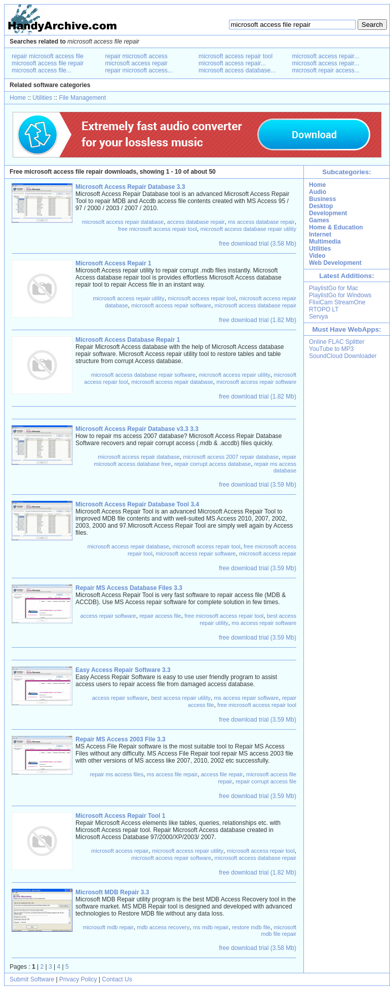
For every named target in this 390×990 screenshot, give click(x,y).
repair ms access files (116, 774)
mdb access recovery (163, 927)
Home (18, 97)
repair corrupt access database (212, 464)
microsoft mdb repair (108, 927)
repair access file (160, 616)
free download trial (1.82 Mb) (257, 320)
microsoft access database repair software (143, 375)
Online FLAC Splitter (336, 341)
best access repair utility (180, 698)
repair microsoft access (136, 56)
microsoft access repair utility (128, 298)
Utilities (42, 97)
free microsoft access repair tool (157, 229)
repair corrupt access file (266, 781)
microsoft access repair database (123, 222)
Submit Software (32, 979)
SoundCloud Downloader (342, 356)
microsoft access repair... (232, 63)
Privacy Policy (78, 979)
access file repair (222, 774)
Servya (318, 316)
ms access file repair (172, 774)
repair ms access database (275, 467)
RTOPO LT (324, 309)
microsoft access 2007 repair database (231, 457)
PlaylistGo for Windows (340, 295)
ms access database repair (261, 222)
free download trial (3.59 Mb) (257, 484)
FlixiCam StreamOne (337, 302)
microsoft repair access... (326, 70)
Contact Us (117, 979)
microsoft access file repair (48, 63)
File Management (82, 97)
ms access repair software (263, 623)
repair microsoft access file (48, 56)
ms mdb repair (210, 927)
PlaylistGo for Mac (333, 288)
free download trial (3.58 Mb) (257, 243)
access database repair (196, 222)
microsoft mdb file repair (278, 930)
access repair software (108, 616)
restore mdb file (251, 927)
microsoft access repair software (171, 305)
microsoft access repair (136, 63)
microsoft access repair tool (235, 56)
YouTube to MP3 (331, 348)
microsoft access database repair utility (248, 229)
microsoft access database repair (255, 305)
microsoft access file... (41, 70)
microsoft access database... (237, 70)
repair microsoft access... (139, 70)
